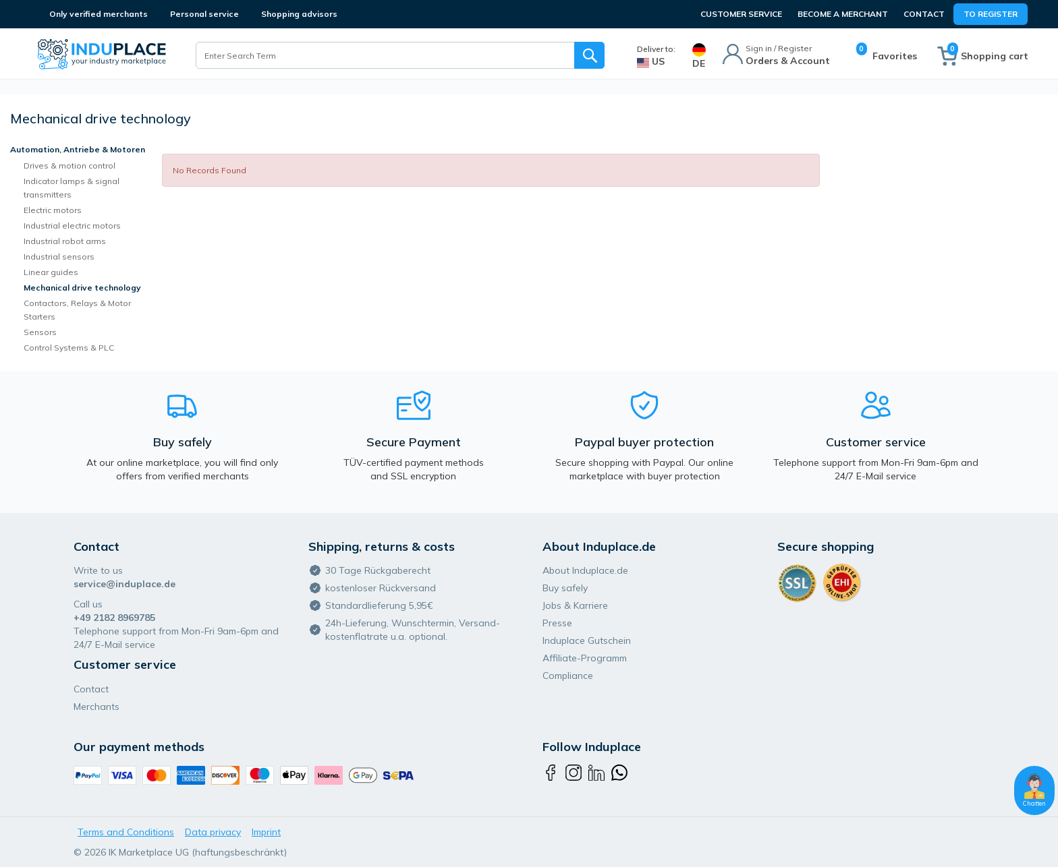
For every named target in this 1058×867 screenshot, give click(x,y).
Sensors (40, 332)
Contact (924, 14)
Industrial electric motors (72, 225)
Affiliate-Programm (584, 658)
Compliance (567, 675)
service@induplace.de (124, 584)
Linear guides (51, 272)
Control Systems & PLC (69, 347)
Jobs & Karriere (575, 605)
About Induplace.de (585, 570)
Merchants (96, 706)
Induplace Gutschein (586, 640)
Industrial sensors (59, 256)
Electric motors (53, 210)
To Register (991, 14)
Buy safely (565, 588)
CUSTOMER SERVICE (741, 14)
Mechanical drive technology (82, 287)
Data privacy (213, 832)
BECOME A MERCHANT (843, 14)
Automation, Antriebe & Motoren (77, 149)
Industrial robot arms (65, 241)
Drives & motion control (69, 165)
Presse (557, 623)
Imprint (266, 832)
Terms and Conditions (126, 832)
